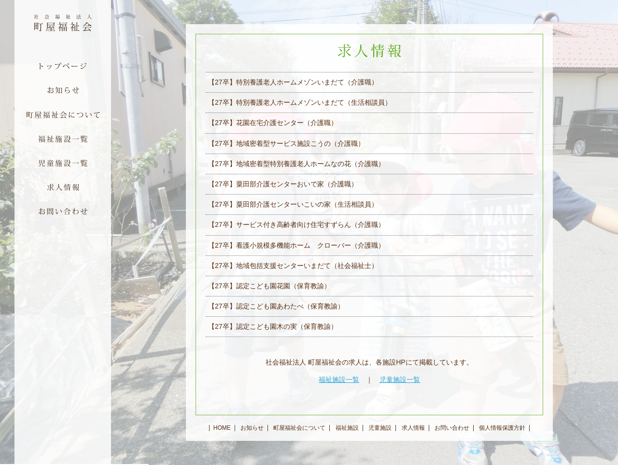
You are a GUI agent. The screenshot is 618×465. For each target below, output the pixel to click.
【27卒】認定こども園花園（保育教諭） (269, 286)
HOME (222, 427)
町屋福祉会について (299, 427)
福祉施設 (347, 427)
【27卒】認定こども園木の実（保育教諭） (272, 326)
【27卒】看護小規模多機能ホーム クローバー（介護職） (296, 245)
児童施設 (380, 427)
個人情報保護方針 (502, 427)
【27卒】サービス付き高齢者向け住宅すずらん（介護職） (296, 224)
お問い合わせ (452, 427)
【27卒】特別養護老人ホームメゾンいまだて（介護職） (293, 82)
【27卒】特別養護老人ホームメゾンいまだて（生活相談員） (300, 102)
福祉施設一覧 (339, 379)
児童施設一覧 (399, 379)
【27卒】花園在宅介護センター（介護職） (272, 123)
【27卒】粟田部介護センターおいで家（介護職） (283, 184)
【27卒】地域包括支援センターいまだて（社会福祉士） (293, 265)
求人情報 (413, 427)
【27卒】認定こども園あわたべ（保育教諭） (276, 306)
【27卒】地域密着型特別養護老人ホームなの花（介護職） (296, 164)
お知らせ (252, 427)
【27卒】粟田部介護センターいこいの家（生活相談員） (293, 204)
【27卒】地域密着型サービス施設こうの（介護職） (286, 143)
